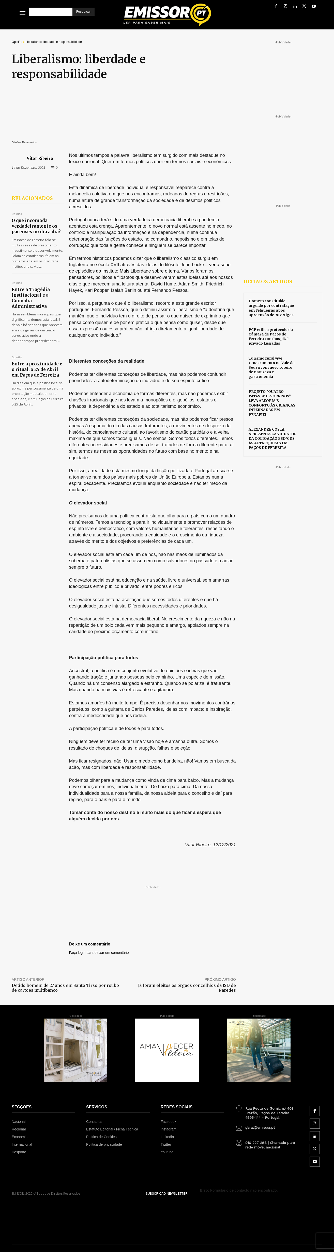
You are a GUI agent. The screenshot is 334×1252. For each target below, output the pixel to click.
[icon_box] (267, 1111)
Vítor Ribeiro (40, 158)
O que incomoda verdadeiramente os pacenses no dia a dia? (36, 226)
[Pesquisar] (83, 12)
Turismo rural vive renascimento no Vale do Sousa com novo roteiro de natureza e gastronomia (272, 367)
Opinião (17, 42)
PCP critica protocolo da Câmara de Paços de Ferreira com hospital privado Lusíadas (271, 336)
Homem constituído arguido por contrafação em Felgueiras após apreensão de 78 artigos (271, 308)
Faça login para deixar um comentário (99, 953)
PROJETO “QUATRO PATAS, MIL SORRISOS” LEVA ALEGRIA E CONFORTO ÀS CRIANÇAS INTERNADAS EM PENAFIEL (272, 403)
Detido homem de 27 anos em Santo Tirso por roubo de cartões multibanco (65, 988)
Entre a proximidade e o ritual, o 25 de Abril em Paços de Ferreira (37, 369)
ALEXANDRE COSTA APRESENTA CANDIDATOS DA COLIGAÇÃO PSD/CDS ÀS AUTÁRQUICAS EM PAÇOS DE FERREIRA (272, 438)
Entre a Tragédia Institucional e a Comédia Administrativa (31, 298)
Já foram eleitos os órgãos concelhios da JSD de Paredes (187, 988)
